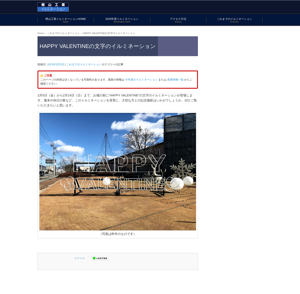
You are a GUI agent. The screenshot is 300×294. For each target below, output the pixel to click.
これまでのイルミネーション (234, 20)
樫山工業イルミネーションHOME (65, 20)
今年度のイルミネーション (141, 79)
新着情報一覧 (175, 79)
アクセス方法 (178, 20)
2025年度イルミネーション (122, 20)
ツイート (79, 258)
